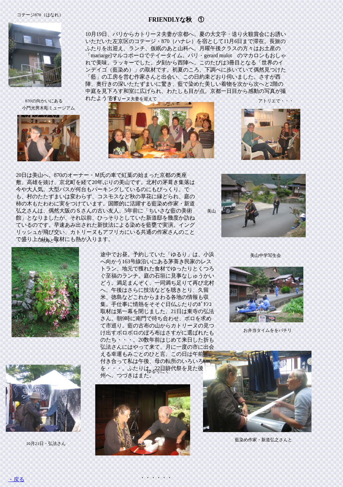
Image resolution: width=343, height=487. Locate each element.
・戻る (16, 479)
